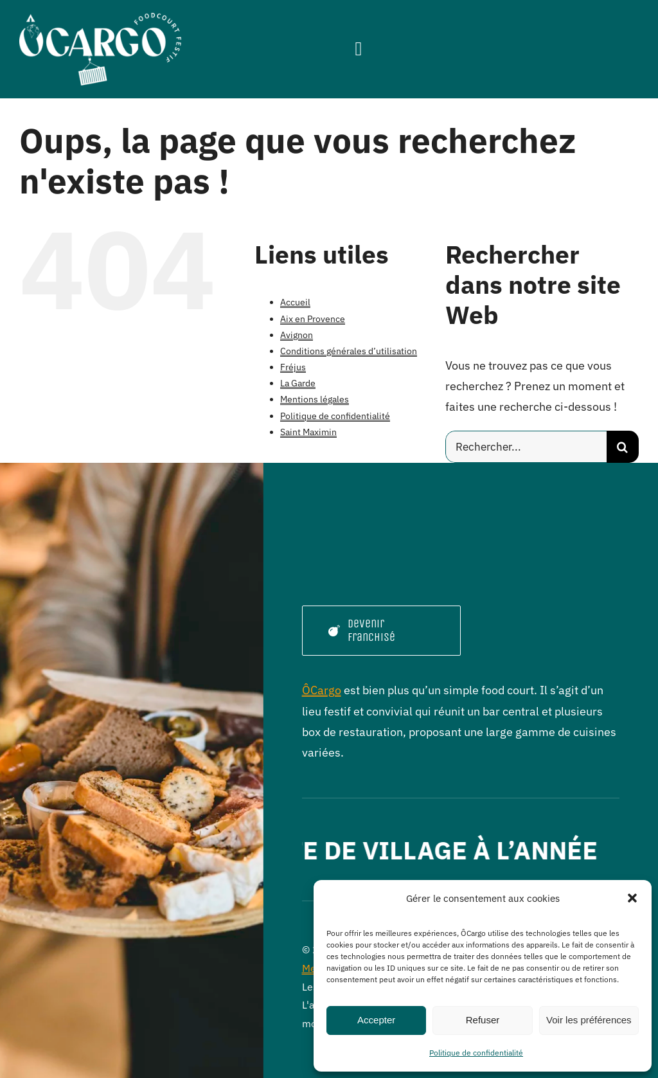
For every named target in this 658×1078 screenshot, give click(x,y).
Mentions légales (314, 399)
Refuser (483, 1019)
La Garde (298, 383)
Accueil (295, 302)
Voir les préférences (589, 1019)
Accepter (376, 1019)
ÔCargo (321, 690)
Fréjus (293, 367)
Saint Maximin (308, 432)
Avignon (296, 335)
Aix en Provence (312, 319)
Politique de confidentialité (476, 1052)
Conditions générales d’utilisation (348, 351)
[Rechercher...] (526, 447)
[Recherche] (623, 447)
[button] (632, 898)
